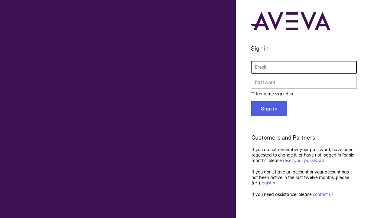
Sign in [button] (269, 108)
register (267, 183)
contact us (323, 194)
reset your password (303, 160)
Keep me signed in (274, 94)
